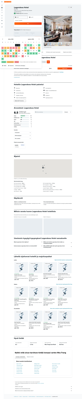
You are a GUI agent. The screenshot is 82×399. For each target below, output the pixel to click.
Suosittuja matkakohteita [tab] (20, 356)
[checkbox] (19, 146)
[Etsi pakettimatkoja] (1, 12)
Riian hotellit (36, 370)
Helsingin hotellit (55, 366)
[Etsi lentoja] (1, 5)
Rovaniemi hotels (20, 373)
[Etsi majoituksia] (1, 7)
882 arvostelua (25, 13)
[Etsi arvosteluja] (49, 112)
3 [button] (22, 30)
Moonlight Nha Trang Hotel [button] (34, 299)
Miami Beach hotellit (37, 365)
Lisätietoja (61, 72)
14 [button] (33, 33)
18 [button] (25, 36)
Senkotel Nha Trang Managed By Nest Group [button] (20, 300)
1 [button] (36, 27)
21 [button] (33, 36)
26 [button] (28, 38)
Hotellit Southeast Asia (39, 396)
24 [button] (22, 38)
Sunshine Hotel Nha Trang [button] (63, 273)
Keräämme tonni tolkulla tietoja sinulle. (43, 388)
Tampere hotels (19, 371)
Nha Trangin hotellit (48, 396)
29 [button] (36, 38)
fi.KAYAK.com (16, 396)
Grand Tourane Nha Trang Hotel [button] (64, 322)
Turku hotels (54, 371)
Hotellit (20, 396)
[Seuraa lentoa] (1, 18)
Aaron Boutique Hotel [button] (47, 323)
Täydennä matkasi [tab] (30, 356)
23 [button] (39, 36)
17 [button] (22, 36)
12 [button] (28, 33)
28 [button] (33, 38)
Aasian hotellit (25, 396)
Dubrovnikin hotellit (37, 366)
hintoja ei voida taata (40, 383)
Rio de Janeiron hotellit (56, 363)
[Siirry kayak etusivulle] (7, 1)
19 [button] (28, 36)
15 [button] (36, 33)
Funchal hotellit (19, 370)
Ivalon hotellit (54, 365)
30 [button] (39, 38)
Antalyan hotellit (19, 368)
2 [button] (48, 27)
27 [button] (30, 38)
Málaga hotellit (36, 363)
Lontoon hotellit (19, 366)
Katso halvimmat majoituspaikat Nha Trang (64, 284)
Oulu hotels (54, 370)
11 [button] (25, 33)
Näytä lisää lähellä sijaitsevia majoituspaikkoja (63, 259)
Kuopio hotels (36, 373)
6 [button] (59, 27)
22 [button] (36, 36)
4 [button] (25, 30)
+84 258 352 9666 (17, 11)
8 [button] (36, 30)
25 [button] (25, 38)
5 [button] (56, 27)
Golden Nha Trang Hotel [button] (62, 299)
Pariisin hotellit (36, 368)
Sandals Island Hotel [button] (18, 274)
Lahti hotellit (54, 368)
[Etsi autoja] (1, 10)
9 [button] (48, 30)
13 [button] (59, 30)
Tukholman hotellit (20, 365)
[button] (2, 2)
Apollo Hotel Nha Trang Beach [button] (49, 299)
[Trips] (1, 24)
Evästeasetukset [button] (17, 77)
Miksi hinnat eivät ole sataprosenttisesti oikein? (43, 390)
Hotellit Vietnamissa (32, 396)
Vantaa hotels (36, 371)
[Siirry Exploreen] (1, 16)
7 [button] (33, 30)
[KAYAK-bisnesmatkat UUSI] (1, 20)
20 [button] (30, 36)
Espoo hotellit (19, 363)
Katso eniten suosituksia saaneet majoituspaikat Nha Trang (61, 308)
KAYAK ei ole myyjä (43, 386)
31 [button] (22, 41)
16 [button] (39, 33)
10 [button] (22, 33)
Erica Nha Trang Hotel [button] (47, 273)
